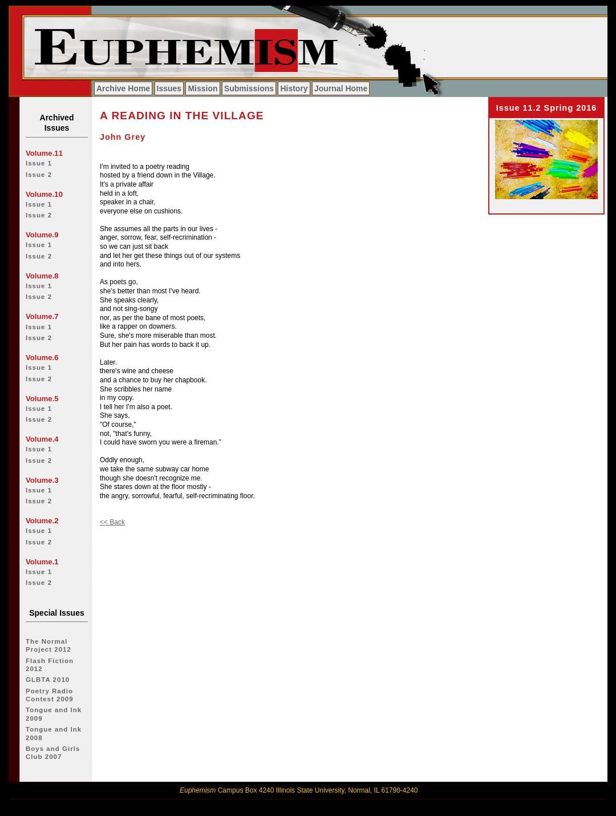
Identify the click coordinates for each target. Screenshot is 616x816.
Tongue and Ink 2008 (54, 733)
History (293, 88)
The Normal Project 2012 (48, 645)
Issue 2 (39, 174)
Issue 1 (39, 163)
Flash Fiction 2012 (50, 664)
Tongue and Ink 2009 (54, 713)
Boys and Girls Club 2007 (53, 752)
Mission (202, 88)
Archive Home (123, 88)
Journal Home (340, 88)
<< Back (112, 522)
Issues (169, 88)
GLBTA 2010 (48, 679)
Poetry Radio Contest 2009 (50, 695)
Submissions (249, 88)
